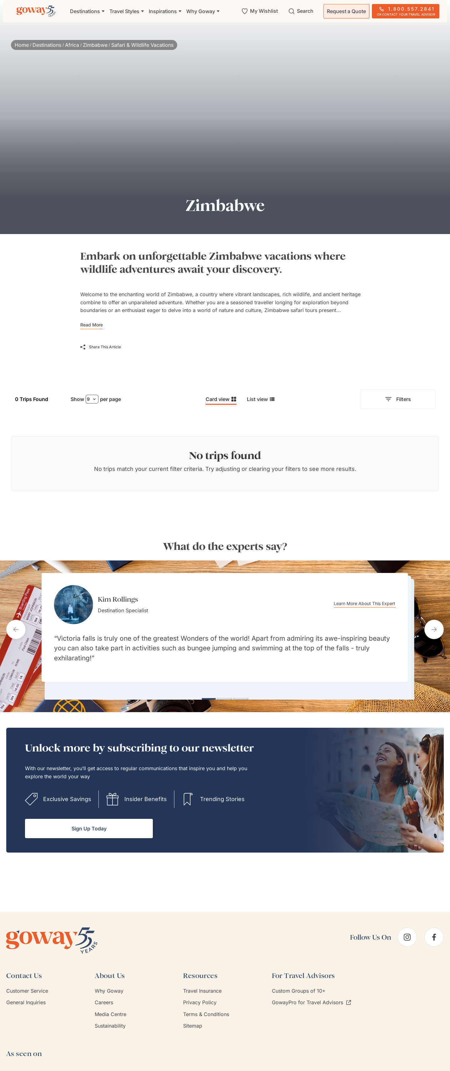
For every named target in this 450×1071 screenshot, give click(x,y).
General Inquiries (26, 999)
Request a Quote (346, 11)
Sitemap (192, 1022)
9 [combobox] (88, 399)
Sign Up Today (89, 825)
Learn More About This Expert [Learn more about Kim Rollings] (369, 603)
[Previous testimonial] (16, 627)
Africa (72, 44)
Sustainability (110, 1022)
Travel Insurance (202, 987)
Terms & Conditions (206, 1010)
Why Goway (109, 987)
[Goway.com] (36, 11)
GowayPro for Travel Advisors (311, 999)
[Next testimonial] (434, 627)
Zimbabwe (95, 44)
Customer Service (27, 987)
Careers (104, 999)
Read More (91, 324)
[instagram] (407, 933)
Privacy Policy (200, 999)
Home (22, 44)
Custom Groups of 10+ (299, 987)
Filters (397, 399)
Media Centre (110, 1010)
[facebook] (434, 933)
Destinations (46, 44)
